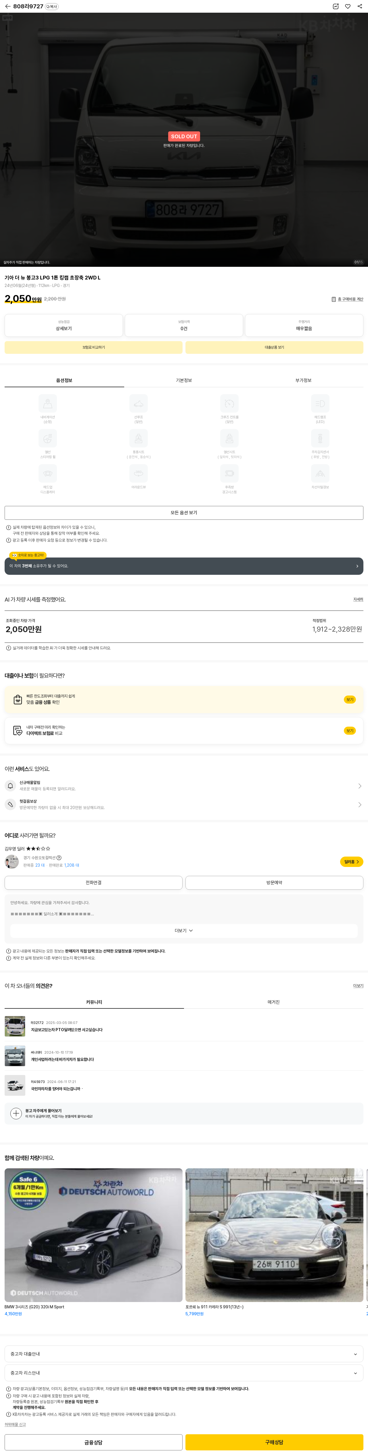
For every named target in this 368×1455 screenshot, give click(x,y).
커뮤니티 (94, 1002)
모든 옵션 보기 (184, 512)
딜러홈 (349, 861)
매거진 (274, 1002)
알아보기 (184, 699)
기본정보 (184, 380)
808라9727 (36, 6)
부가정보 (304, 380)
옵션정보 (64, 380)
